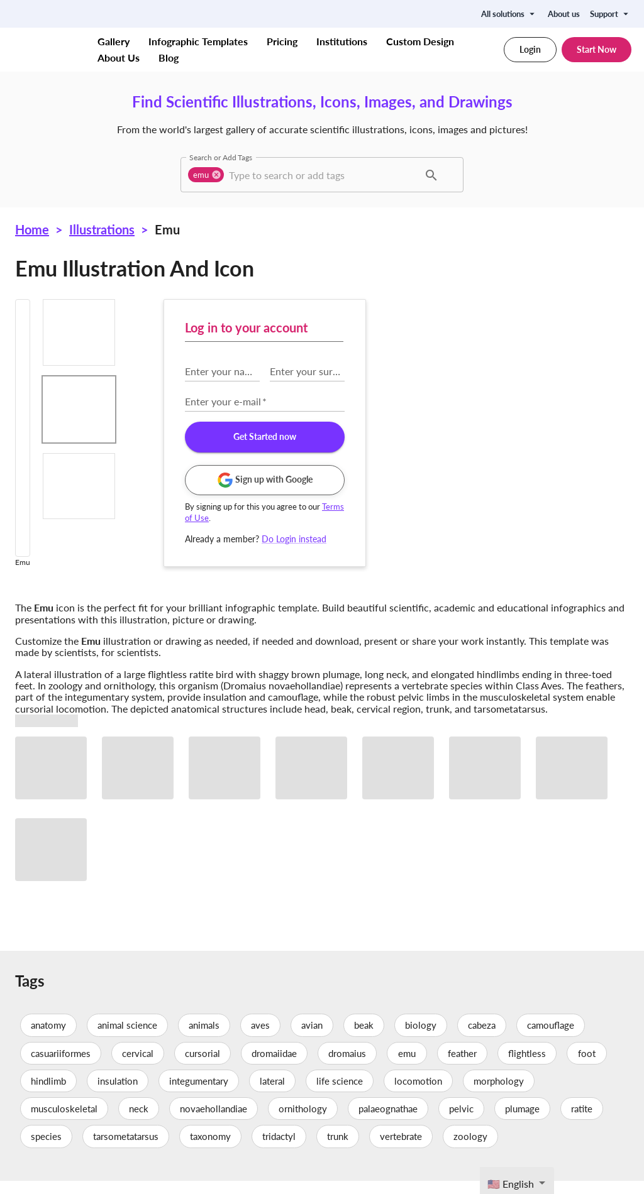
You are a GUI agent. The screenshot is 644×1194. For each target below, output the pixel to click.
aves (260, 1038)
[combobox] (322, 175)
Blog (168, 57)
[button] (206, 174)
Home (32, 229)
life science (339, 1094)
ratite (581, 1121)
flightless (527, 1066)
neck (138, 1121)
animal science (127, 1038)
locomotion (418, 1094)
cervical (138, 1066)
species (46, 1150)
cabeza (482, 1038)
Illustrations (102, 229)
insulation (117, 1094)
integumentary (198, 1094)
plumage (522, 1121)
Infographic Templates (198, 41)
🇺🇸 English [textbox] (510, 1184)
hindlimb (48, 1094)
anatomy (48, 1038)
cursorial (202, 1066)
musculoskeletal (64, 1121)
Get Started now (528, 437)
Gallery (113, 41)
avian (312, 1038)
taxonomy (210, 1150)
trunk (337, 1150)
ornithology (303, 1121)
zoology (470, 1150)
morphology (499, 1094)
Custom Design (420, 41)
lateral (272, 1094)
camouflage (550, 1038)
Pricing (282, 41)
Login (530, 50)
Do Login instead (558, 539)
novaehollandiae (213, 1121)
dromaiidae (274, 1066)
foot (586, 1066)
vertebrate (401, 1150)
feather (462, 1066)
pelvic (461, 1121)
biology (421, 1038)
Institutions (341, 41)
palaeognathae (388, 1121)
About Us (118, 57)
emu (406, 1066)
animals (204, 1038)
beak (364, 1038)
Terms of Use (473, 518)
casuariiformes (61, 1066)
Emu (167, 229)
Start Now (596, 49)
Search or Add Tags (220, 157)
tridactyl (279, 1150)
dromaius (347, 1066)
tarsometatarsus (126, 1150)
